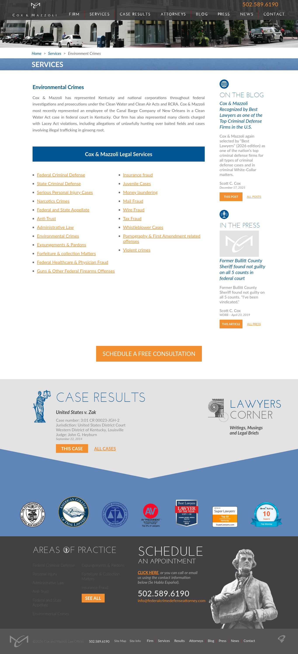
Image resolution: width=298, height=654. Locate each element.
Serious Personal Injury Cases (65, 192)
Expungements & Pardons (61, 244)
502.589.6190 (260, 4)
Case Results (135, 14)
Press (224, 14)
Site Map (120, 641)
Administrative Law (55, 227)
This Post (231, 196)
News (247, 14)
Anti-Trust (46, 218)
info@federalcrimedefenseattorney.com (172, 600)
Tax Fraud (132, 218)
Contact (274, 14)
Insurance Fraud (95, 587)
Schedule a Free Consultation (149, 353)
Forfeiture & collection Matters (66, 253)
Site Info (135, 641)
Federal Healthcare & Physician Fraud (72, 262)
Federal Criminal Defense (61, 174)
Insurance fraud (138, 174)
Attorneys (173, 14)
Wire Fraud (133, 209)
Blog (202, 14)
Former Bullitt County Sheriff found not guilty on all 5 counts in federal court (242, 269)
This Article (231, 324)
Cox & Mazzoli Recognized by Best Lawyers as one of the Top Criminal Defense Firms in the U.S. (241, 115)
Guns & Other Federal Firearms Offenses (76, 270)
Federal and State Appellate (63, 209)
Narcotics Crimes (53, 201)
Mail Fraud (133, 201)
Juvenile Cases (137, 183)
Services (100, 14)
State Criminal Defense (59, 183)
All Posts (254, 196)
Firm (74, 14)
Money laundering (140, 192)
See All (93, 598)
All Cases (105, 448)
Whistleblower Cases (143, 227)
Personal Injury (45, 573)
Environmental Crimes (58, 235)
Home (37, 53)
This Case (72, 448)
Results (179, 641)
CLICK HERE (148, 572)
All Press (254, 324)
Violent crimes (137, 249)
